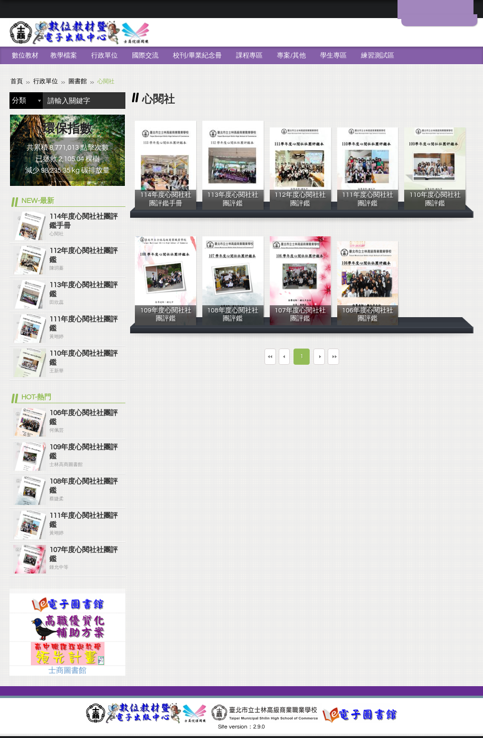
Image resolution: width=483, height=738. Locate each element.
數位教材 (25, 55)
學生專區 (333, 55)
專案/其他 (291, 55)
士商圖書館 (67, 670)
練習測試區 (377, 55)
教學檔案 (63, 55)
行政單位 (104, 55)
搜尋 (115, 100)
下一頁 (327, 356)
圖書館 (74, 81)
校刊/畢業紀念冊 (197, 55)
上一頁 (275, 356)
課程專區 (249, 55)
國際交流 (145, 55)
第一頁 (240, 356)
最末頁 (362, 356)
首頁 (16, 81)
